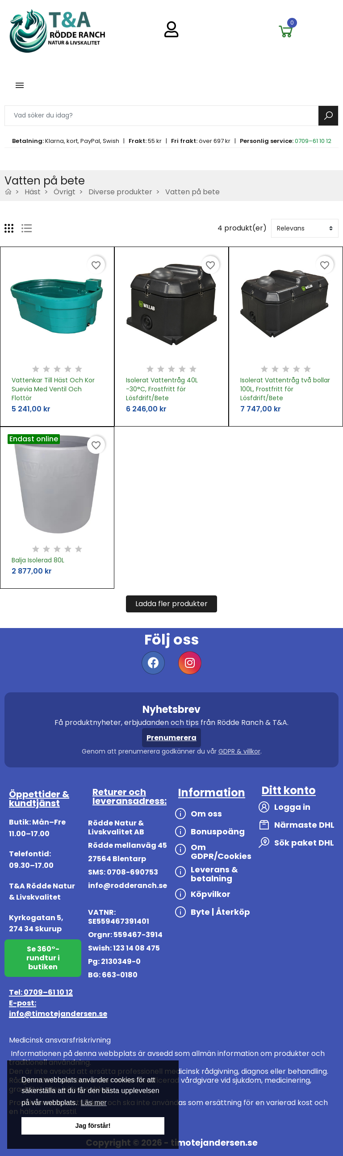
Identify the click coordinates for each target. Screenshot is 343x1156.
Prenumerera (171, 738)
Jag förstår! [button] (92, 1125)
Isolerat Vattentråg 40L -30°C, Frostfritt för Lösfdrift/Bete (162, 389)
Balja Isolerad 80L (38, 560)
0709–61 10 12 (313, 141)
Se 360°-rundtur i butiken (43, 958)
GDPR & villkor (239, 751)
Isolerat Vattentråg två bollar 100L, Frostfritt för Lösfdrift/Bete (285, 389)
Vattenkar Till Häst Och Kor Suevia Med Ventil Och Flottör (53, 389)
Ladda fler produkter (171, 604)
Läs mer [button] (94, 1102)
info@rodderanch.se (127, 885)
